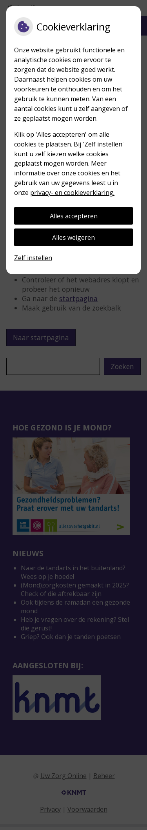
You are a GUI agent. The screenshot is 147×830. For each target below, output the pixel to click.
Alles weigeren (73, 237)
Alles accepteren (74, 216)
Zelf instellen (33, 257)
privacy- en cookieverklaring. (72, 192)
